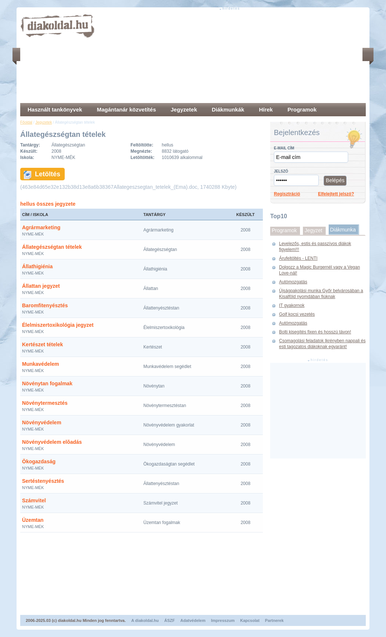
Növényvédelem (41, 422)
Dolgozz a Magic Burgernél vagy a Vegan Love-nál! (319, 270)
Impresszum (223, 620)
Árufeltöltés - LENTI (298, 258)
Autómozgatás (293, 281)
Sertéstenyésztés (43, 481)
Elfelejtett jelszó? (336, 194)
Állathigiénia (37, 266)
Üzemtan (32, 520)
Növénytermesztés (45, 403)
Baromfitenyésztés (45, 305)
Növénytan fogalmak (47, 383)
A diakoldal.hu (145, 620)
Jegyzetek (43, 122)
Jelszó (281, 171)
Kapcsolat (250, 620)
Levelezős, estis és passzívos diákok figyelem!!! (315, 246)
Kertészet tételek (42, 344)
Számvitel (34, 500)
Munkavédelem (40, 364)
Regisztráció (287, 194)
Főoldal (26, 122)
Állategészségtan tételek (52, 247)
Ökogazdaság (39, 461)
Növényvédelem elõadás (52, 442)
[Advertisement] (156, 57)
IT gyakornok (291, 305)
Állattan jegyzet (41, 286)
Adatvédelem (193, 620)
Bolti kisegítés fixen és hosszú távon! (315, 332)
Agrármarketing (41, 227)
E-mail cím (284, 148)
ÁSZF (169, 620)
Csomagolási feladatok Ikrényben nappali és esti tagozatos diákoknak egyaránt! (322, 343)
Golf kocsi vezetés (297, 314)
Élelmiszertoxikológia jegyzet (58, 325)
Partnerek (274, 620)
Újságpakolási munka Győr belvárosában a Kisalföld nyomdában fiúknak (321, 293)
